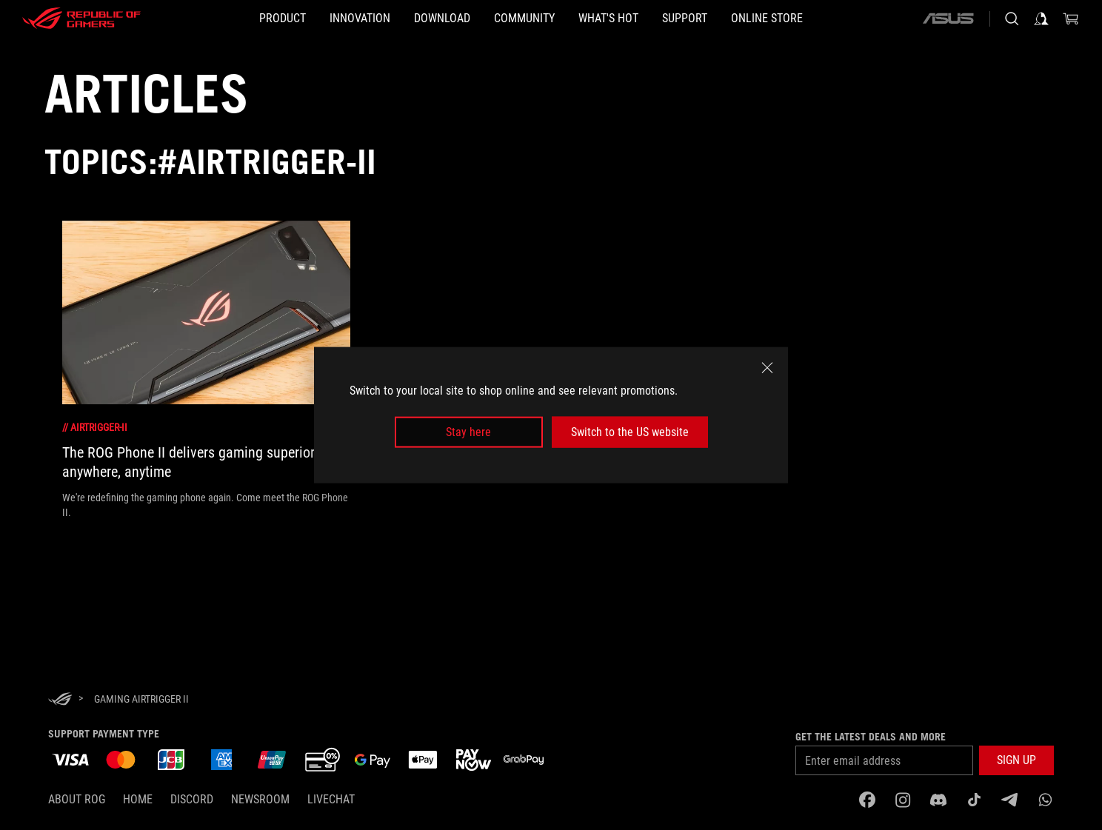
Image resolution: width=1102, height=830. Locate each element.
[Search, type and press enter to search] (1012, 18)
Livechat (331, 799)
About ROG (76, 799)
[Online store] (838, 18)
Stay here (468, 432)
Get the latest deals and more (870, 737)
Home (138, 799)
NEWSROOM (260, 799)
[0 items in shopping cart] (1071, 18)
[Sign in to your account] (1041, 18)
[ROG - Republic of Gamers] (81, 18)
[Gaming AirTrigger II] (141, 699)
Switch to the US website (630, 432)
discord (191, 799)
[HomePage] (60, 700)
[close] (767, 367)
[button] (211, 18)
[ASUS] (948, 18)
